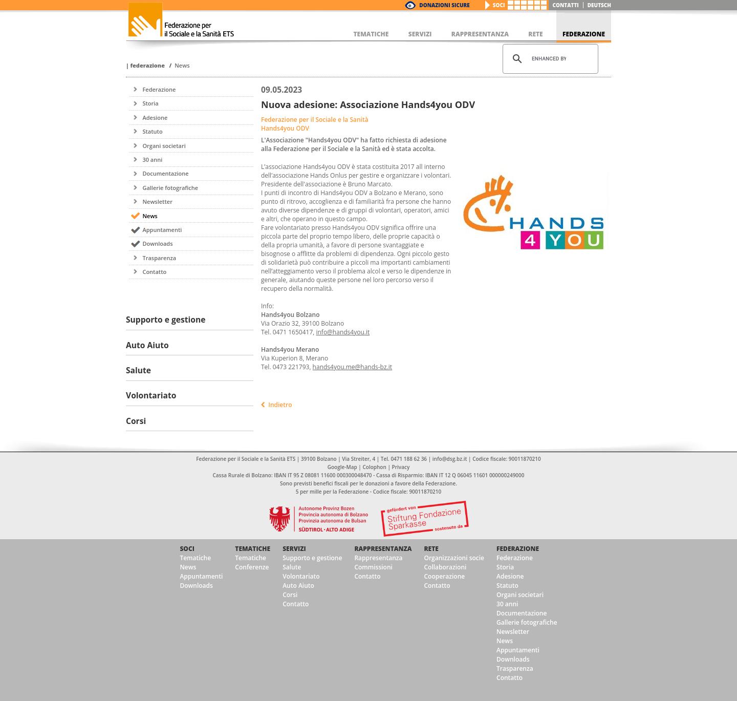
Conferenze (252, 567)
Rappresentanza (382, 548)
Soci (499, 5)
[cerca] (549, 59)
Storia (150, 103)
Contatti (566, 5)
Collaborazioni (445, 567)
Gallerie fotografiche (170, 188)
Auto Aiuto (298, 585)
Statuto (152, 131)
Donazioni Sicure (444, 5)
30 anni (152, 159)
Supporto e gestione (312, 558)
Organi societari (163, 146)
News (182, 65)
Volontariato (301, 576)
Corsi (290, 594)
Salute (292, 567)
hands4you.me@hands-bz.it (352, 367)
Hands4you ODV (285, 128)
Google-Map (342, 467)
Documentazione (165, 173)
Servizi (294, 548)
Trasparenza (159, 258)
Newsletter (157, 201)
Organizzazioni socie (454, 558)
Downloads (157, 243)
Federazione (147, 65)
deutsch (599, 5)
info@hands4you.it (343, 332)
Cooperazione (444, 576)
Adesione (154, 117)
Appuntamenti (162, 229)
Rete (431, 548)
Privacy (401, 467)
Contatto (154, 271)
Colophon (374, 467)
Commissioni (373, 567)
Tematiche (195, 558)
